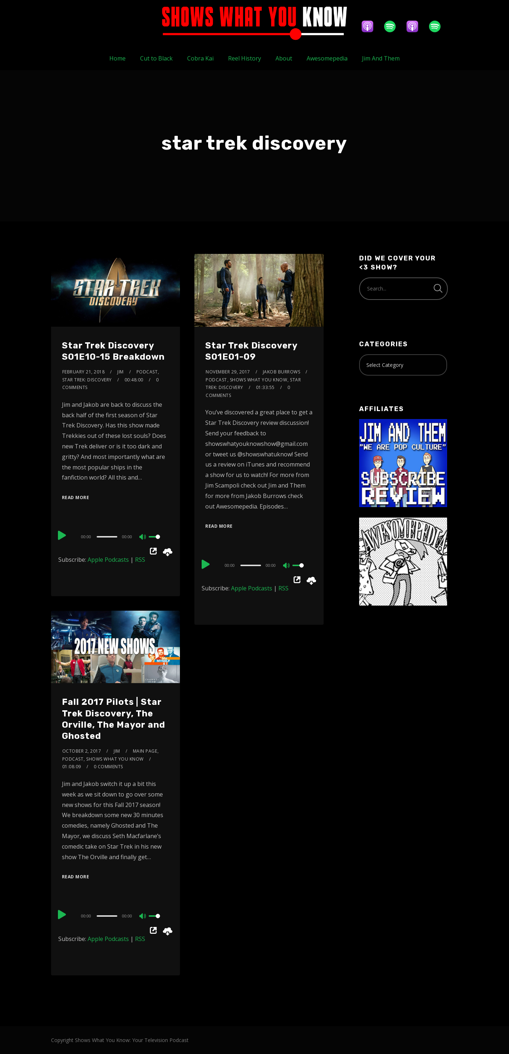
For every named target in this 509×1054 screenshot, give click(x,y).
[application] (115, 536)
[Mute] (143, 537)
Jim (120, 372)
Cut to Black (156, 58)
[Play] (62, 535)
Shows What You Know (258, 380)
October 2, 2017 (81, 751)
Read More (75, 497)
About (283, 58)
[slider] (107, 537)
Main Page (145, 751)
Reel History (244, 58)
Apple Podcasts (108, 560)
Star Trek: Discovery (87, 380)
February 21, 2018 (83, 372)
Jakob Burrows (281, 372)
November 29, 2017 (228, 372)
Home (117, 58)
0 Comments (108, 767)
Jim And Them (381, 58)
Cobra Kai (200, 58)
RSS (140, 560)
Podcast (147, 372)
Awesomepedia (327, 58)
